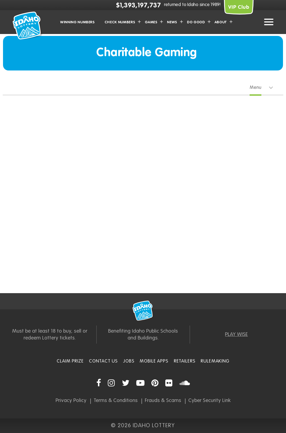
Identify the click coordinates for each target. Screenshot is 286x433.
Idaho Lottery (143, 311)
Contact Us (103, 361)
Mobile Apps (154, 361)
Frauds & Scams (163, 400)
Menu (255, 87)
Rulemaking (215, 361)
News (172, 22)
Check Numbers (120, 22)
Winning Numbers (77, 22)
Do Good (196, 22)
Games (151, 22)
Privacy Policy (71, 400)
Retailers (184, 361)
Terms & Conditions (116, 400)
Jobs (128, 361)
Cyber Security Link (209, 400)
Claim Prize (70, 361)
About (221, 22)
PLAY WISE (236, 334)
